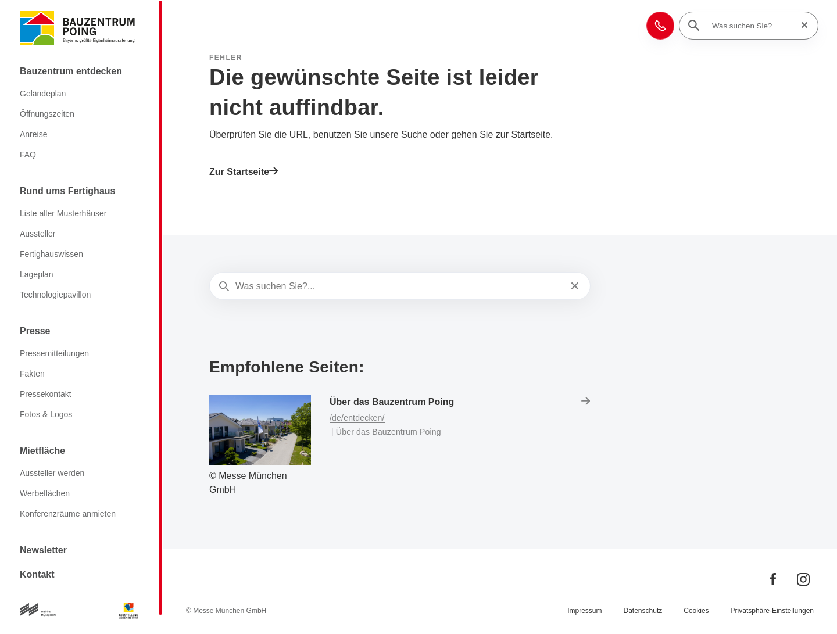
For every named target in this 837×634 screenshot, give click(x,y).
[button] (660, 26)
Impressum (584, 611)
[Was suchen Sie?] (752, 25)
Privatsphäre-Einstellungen (772, 611)
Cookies (696, 611)
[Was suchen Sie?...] (398, 286)
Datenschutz (643, 611)
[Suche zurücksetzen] (801, 25)
